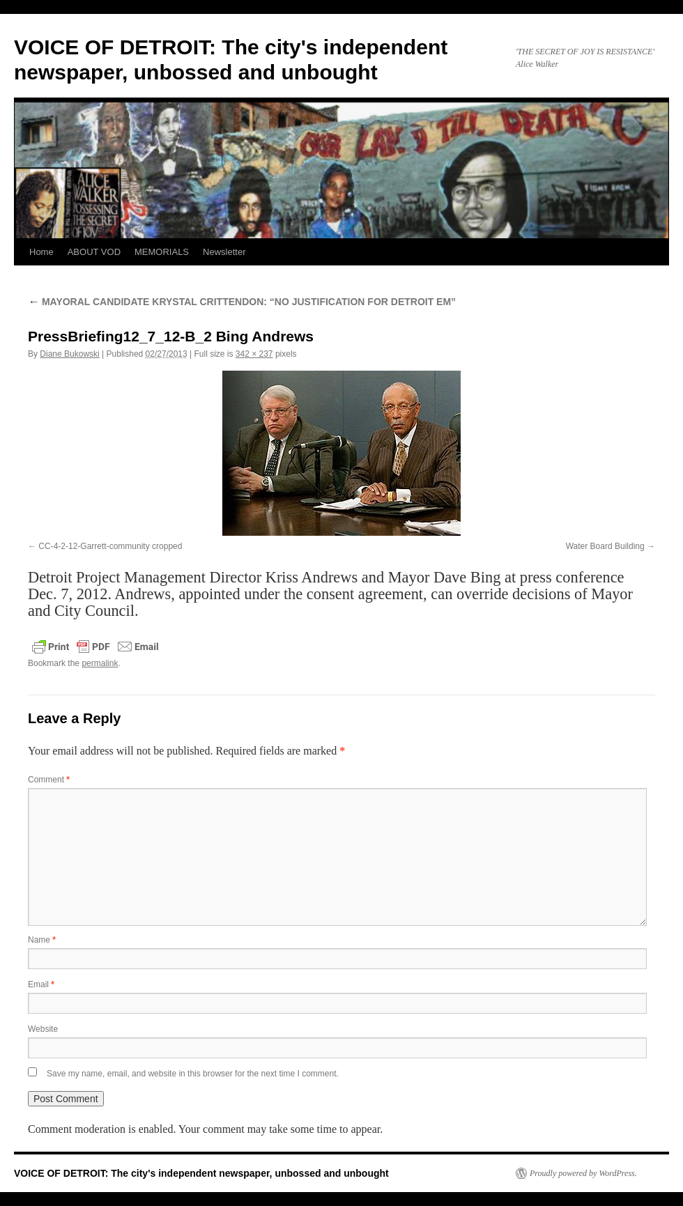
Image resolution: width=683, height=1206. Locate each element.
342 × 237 (254, 354)
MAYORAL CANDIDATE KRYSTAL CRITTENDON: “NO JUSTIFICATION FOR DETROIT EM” (242, 301)
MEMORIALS (162, 252)
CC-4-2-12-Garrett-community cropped (110, 546)
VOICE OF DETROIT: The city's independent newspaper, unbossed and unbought (201, 1173)
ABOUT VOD (94, 252)
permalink (100, 663)
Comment (49, 779)
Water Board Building (605, 546)
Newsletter (224, 252)
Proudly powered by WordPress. (583, 1173)
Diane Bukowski (69, 354)
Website (43, 1029)
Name (42, 940)
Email (41, 984)
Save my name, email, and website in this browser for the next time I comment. (193, 1074)
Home (41, 252)
